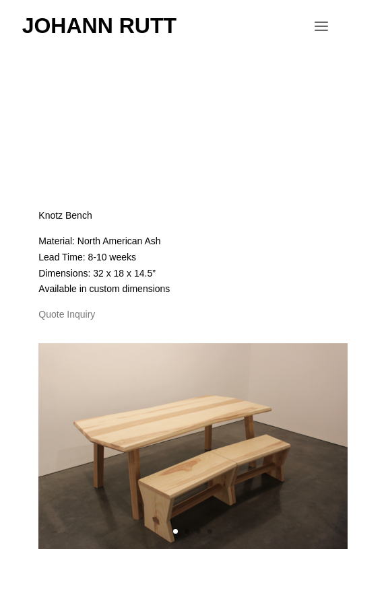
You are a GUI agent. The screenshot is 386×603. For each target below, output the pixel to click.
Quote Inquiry (66, 314)
